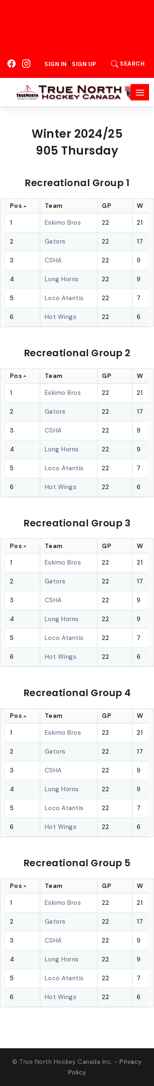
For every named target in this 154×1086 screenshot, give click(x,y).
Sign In (55, 64)
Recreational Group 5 (77, 863)
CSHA (53, 260)
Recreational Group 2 (77, 353)
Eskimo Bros (63, 223)
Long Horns (62, 279)
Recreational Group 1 (77, 182)
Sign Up (84, 64)
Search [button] (126, 63)
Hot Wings (61, 317)
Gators (55, 241)
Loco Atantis (64, 298)
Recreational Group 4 (77, 692)
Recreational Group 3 (77, 523)
